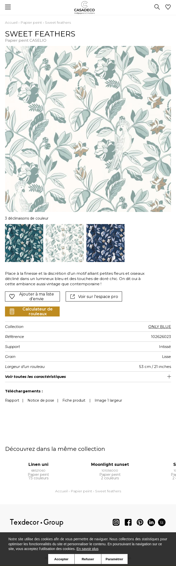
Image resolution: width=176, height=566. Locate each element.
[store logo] (88, 7)
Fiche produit (73, 400)
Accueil (11, 22)
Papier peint (31, 22)
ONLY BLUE (159, 326)
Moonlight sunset (110, 464)
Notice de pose (40, 400)
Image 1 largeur (108, 400)
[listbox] (88, 243)
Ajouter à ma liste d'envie (31, 296)
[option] (24, 243)
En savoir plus (87, 549)
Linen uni (38, 464)
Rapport (12, 400)
